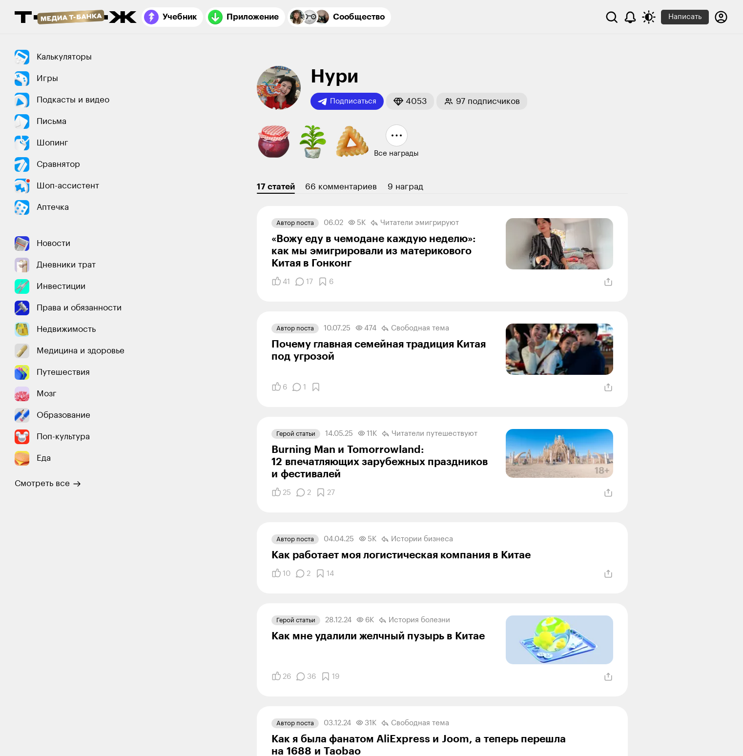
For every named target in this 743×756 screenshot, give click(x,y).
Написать (685, 16)
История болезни (414, 620)
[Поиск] (611, 17)
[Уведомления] (630, 17)
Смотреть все (48, 483)
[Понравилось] (280, 281)
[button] (410, 101)
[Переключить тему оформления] (648, 17)
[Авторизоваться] (721, 17)
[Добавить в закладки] (325, 281)
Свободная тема (415, 328)
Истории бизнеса (417, 539)
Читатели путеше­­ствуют (429, 434)
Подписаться (347, 101)
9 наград (405, 187)
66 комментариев (341, 187)
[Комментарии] (303, 281)
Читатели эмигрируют (415, 223)
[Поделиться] (608, 282)
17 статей (276, 187)
